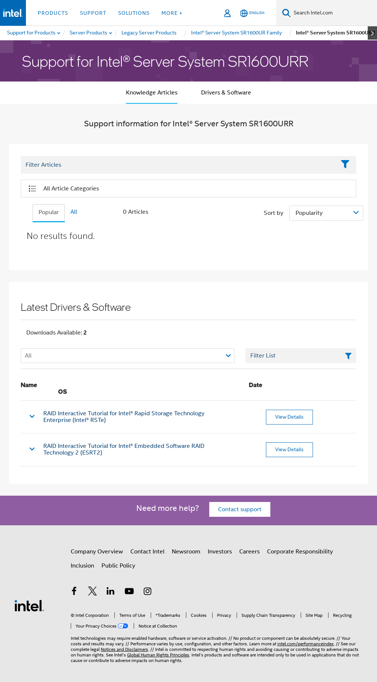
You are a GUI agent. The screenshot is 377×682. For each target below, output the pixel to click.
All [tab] (73, 212)
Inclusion (82, 565)
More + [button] (172, 13)
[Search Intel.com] (334, 13)
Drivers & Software (226, 92)
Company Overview (97, 551)
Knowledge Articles (151, 92)
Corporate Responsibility (300, 551)
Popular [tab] (49, 212)
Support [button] (93, 13)
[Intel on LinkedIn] (110, 592)
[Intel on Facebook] (74, 592)
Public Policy (118, 565)
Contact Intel (147, 551)
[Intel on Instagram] (147, 592)
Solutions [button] (134, 13)
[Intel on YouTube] (129, 592)
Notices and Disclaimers (124, 649)
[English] (252, 13)
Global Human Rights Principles (158, 655)
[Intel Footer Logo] (29, 605)
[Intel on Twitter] (92, 592)
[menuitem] (89, 33)
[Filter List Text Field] (178, 164)
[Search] (286, 12)
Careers (249, 551)
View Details (289, 416)
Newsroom (186, 551)
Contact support (239, 509)
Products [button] (53, 13)
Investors (220, 551)
